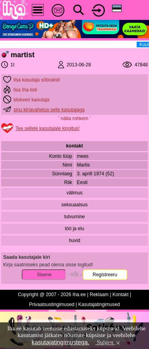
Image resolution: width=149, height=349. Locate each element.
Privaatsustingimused (51, 304)
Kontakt (120, 294)
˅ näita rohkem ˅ (74, 118)
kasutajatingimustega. (60, 342)
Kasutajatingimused (99, 304)
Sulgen (108, 342)
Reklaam (99, 294)
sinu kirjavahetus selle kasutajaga (49, 109)
